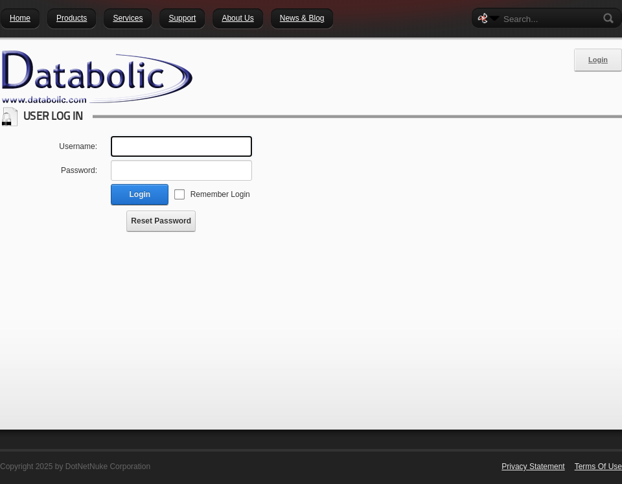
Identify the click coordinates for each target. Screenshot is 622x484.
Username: (78, 146)
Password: (79, 170)
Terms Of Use (598, 466)
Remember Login (220, 194)
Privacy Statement (532, 466)
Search (611, 18)
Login (598, 59)
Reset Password (161, 220)
